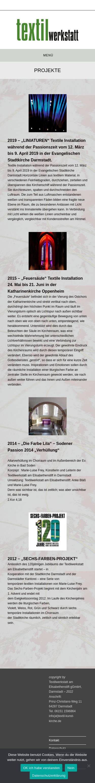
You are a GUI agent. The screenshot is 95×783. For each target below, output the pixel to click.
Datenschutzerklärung (48, 775)
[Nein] (88, 765)
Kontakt (54, 740)
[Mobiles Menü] (47, 55)
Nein (70, 768)
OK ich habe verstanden (41, 768)
